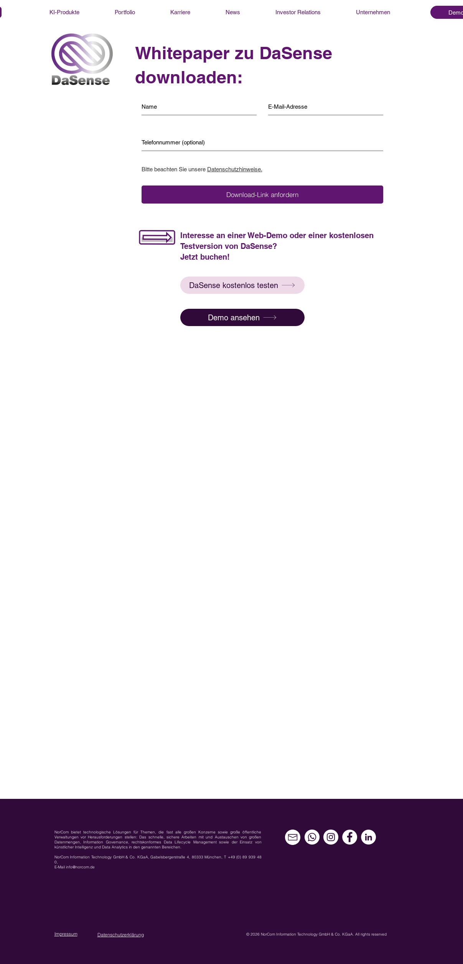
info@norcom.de (80, 867)
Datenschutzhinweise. (234, 169)
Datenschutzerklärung (120, 934)
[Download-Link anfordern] (262, 195)
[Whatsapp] (312, 837)
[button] (242, 285)
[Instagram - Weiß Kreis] (330, 837)
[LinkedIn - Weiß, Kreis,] (368, 837)
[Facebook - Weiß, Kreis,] (349, 837)
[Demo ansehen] (242, 317)
